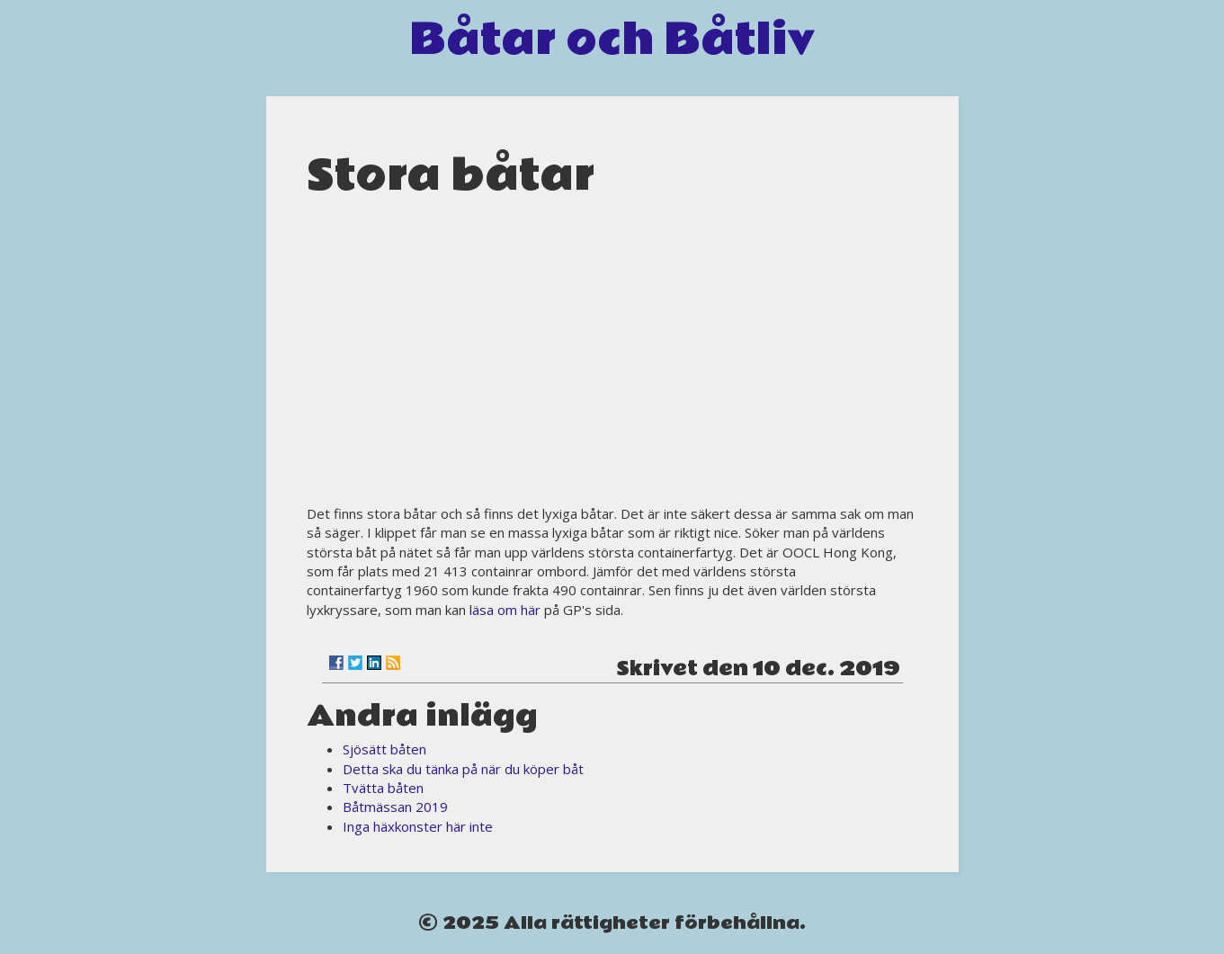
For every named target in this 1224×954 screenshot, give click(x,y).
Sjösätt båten (384, 749)
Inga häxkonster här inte (418, 826)
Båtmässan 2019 (395, 807)
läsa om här (505, 610)
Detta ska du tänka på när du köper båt (463, 769)
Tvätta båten (383, 788)
